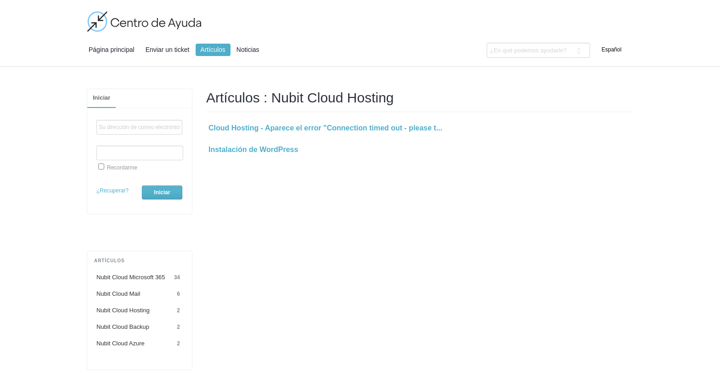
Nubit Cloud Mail (139, 294)
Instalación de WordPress (253, 149)
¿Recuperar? (112, 190)
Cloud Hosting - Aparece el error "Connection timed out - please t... (325, 128)
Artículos (212, 49)
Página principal (112, 49)
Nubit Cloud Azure (139, 343)
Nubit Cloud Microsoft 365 (139, 277)
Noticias (247, 49)
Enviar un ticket (168, 49)
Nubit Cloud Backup (139, 327)
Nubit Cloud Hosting (139, 310)
